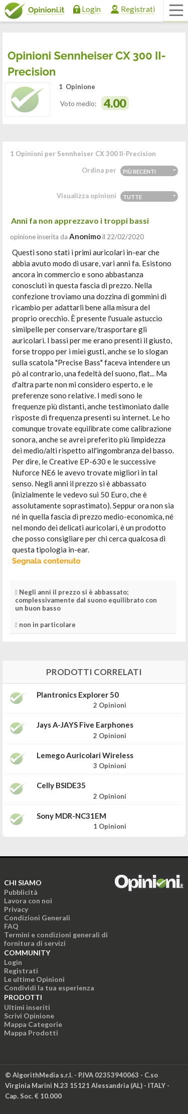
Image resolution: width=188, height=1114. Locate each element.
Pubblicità (21, 892)
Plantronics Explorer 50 (78, 695)
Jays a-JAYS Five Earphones (85, 725)
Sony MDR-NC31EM (71, 816)
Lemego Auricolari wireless (85, 755)
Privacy (16, 909)
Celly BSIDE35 (61, 785)
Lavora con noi (28, 900)
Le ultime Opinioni (34, 979)
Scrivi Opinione (29, 1015)
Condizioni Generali (37, 917)
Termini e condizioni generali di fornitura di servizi (56, 938)
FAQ (11, 926)
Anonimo (85, 236)
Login (91, 9)
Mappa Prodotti (31, 1032)
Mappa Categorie (33, 1024)
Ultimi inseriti (27, 1007)
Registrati (138, 9)
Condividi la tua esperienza (49, 987)
